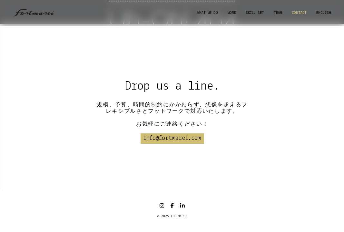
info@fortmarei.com (172, 138)
